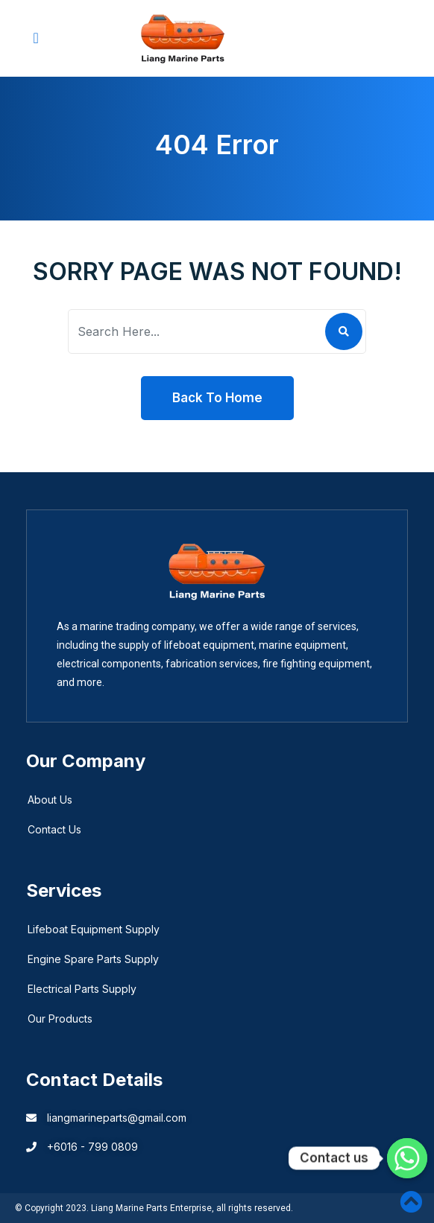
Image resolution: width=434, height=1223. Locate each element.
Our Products (60, 1018)
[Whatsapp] (407, 1158)
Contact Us (54, 829)
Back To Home (217, 397)
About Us (50, 799)
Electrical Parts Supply (82, 988)
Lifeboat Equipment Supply (94, 929)
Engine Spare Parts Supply (93, 959)
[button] (35, 38)
